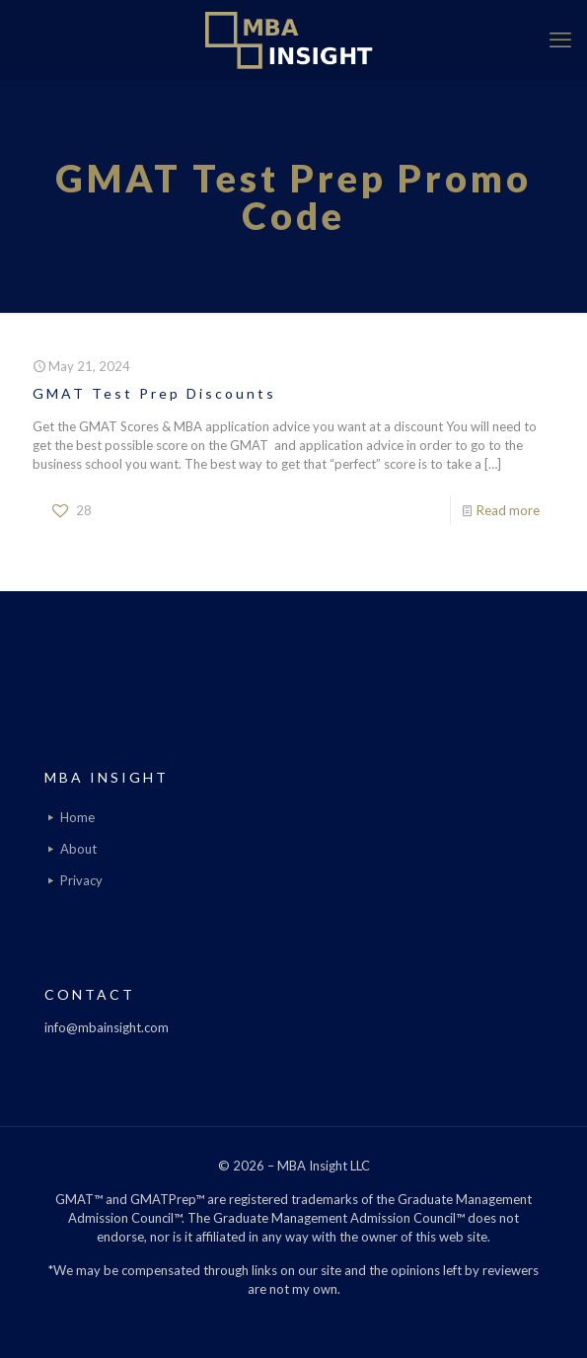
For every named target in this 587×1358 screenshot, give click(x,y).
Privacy (81, 880)
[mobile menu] (560, 39)
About (78, 849)
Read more (508, 510)
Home (77, 817)
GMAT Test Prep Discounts (154, 393)
